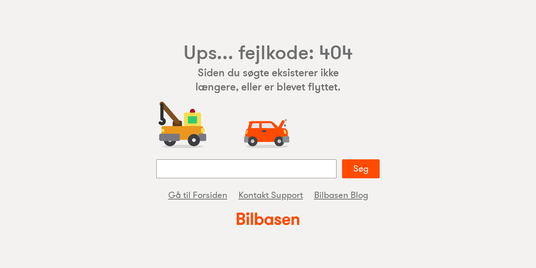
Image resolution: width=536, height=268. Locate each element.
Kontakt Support (271, 195)
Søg (360, 169)
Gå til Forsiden (197, 195)
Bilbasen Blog (341, 195)
